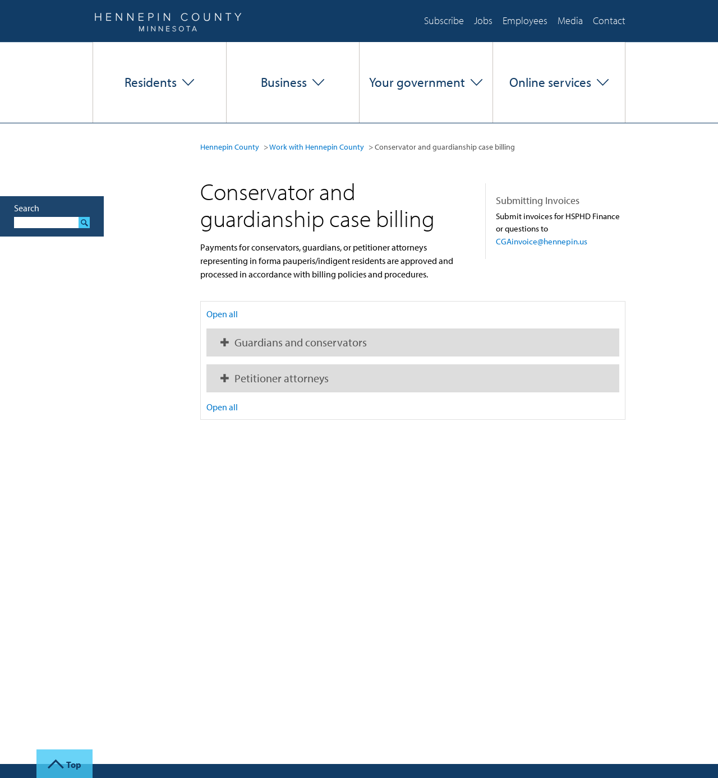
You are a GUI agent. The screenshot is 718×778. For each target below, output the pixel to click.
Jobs (483, 20)
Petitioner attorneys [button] (281, 378)
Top (73, 764)
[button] (159, 82)
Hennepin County (229, 146)
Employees (525, 20)
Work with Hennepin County (316, 146)
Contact (609, 20)
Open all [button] (222, 313)
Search (26, 208)
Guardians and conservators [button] (300, 342)
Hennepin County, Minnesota (168, 21)
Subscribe (444, 20)
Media (570, 20)
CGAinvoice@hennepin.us (541, 241)
